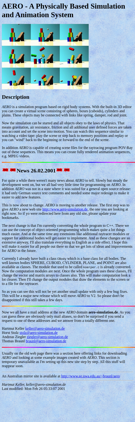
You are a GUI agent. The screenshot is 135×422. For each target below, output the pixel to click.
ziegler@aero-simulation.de (47, 337)
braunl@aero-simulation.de (46, 341)
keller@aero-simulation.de (45, 328)
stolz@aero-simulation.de (38, 333)
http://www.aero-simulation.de (65, 209)
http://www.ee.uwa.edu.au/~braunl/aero (90, 376)
